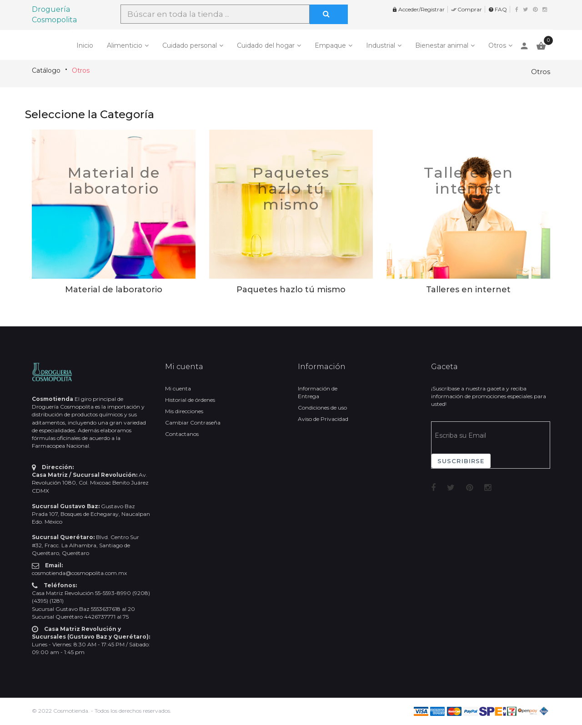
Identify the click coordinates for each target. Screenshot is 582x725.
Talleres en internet (468, 180)
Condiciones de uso (322, 407)
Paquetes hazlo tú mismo (291, 188)
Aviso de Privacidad (323, 418)
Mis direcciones (184, 411)
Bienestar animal (441, 45)
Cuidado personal (189, 45)
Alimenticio (124, 45)
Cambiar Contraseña (193, 422)
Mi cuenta (178, 388)
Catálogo (46, 70)
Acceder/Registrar (418, 9)
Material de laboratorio (114, 180)
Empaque (330, 45)
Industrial (380, 45)
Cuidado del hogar (266, 45)
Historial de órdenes (190, 399)
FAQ (497, 9)
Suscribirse (461, 461)
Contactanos (182, 433)
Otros (497, 45)
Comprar (466, 9)
